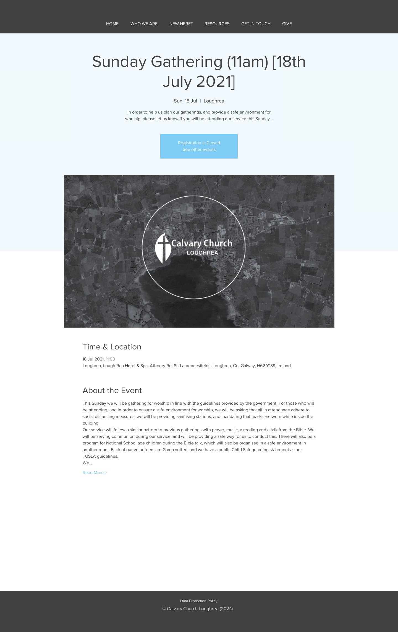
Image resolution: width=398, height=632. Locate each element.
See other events (199, 149)
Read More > (95, 472)
